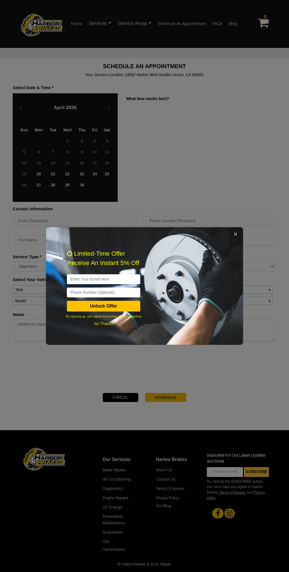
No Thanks (103, 323)
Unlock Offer (103, 306)
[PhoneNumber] (103, 292)
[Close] (235, 234)
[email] (103, 279)
